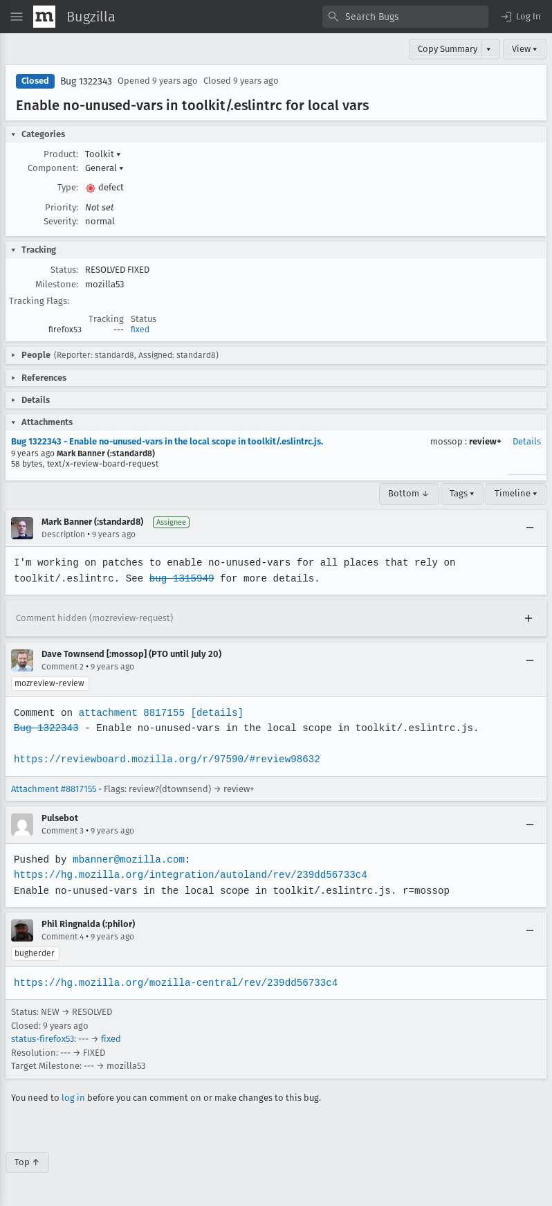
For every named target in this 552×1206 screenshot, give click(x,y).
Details (527, 441)
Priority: (61, 207)
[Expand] (528, 618)
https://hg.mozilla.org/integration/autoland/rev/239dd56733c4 (188, 874)
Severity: (61, 221)
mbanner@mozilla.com (127, 859)
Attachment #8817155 (53, 789)
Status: (64, 269)
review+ (485, 441)
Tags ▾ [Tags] (462, 493)
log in (73, 1097)
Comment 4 (63, 937)
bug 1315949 (179, 578)
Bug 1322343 (86, 81)
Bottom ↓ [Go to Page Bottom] (409, 493)
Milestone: (56, 284)
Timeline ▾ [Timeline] (516, 493)
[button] (520, 17)
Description (63, 534)
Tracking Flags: (39, 301)
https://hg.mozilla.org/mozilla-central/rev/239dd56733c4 (173, 982)
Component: (53, 168)
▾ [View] (488, 49)
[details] (214, 712)
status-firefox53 (42, 1039)
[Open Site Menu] (17, 17)
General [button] (104, 168)
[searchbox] (405, 17)
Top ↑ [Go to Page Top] (27, 1162)
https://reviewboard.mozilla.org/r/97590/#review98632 (164, 759)
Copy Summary (447, 49)
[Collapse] (530, 528)
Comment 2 (63, 667)
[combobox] (405, 17)
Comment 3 (63, 831)
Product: (61, 154)
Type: (67, 187)
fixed (140, 329)
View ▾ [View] (524, 49)
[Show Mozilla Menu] (44, 17)
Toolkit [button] (103, 154)
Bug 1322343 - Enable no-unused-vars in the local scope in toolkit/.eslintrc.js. (167, 441)
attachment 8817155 (129, 712)
